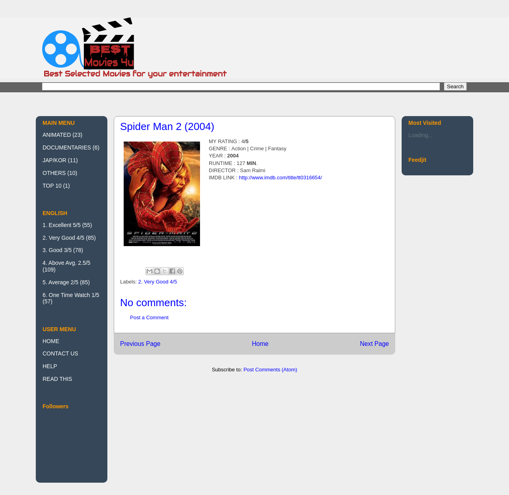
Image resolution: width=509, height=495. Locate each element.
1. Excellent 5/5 (62, 225)
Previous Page (140, 343)
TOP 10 (52, 185)
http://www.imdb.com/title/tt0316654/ (280, 178)
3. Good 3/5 (57, 250)
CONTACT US (60, 353)
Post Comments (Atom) (270, 370)
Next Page (374, 343)
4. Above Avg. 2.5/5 (66, 263)
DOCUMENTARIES (67, 147)
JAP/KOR (54, 160)
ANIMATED (57, 135)
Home (260, 343)
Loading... (420, 135)
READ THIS (57, 379)
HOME (51, 341)
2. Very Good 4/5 (157, 282)
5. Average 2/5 (60, 282)
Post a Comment (149, 317)
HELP (50, 366)
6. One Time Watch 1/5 (71, 295)
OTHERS (54, 173)
